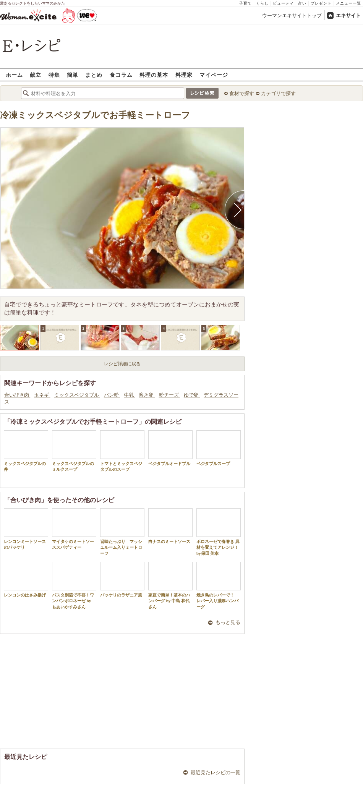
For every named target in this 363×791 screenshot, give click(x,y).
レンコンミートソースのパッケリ (26, 528)
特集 (54, 74)
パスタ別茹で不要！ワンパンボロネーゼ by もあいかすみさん (74, 585)
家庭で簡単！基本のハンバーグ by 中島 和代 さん (170, 585)
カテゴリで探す (278, 93)
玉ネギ (42, 395)
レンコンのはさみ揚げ (26, 579)
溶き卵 (147, 395)
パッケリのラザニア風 (122, 579)
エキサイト (348, 15)
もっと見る (228, 622)
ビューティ (283, 3)
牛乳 (129, 395)
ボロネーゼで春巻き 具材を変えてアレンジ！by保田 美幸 (218, 532)
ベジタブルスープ (218, 448)
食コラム (121, 74)
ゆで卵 (192, 395)
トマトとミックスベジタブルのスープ (122, 451)
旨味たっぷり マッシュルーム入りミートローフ (122, 532)
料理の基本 (153, 74)
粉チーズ (169, 395)
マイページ (213, 74)
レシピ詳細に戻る (122, 363)
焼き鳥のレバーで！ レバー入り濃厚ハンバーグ (218, 585)
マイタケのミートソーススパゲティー (74, 528)
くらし (262, 3)
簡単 (72, 74)
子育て (245, 3)
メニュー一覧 (348, 3)
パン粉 (112, 395)
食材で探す (241, 93)
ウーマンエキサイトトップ (292, 15)
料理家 (184, 74)
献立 (35, 74)
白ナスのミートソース (170, 526)
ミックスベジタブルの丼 (26, 451)
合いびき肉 (17, 395)
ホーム (14, 74)
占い (302, 3)
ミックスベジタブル (77, 395)
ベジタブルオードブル (170, 448)
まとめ (93, 74)
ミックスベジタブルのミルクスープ (74, 451)
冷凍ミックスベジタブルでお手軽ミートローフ (95, 115)
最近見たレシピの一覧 (215, 772)
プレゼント (321, 3)
